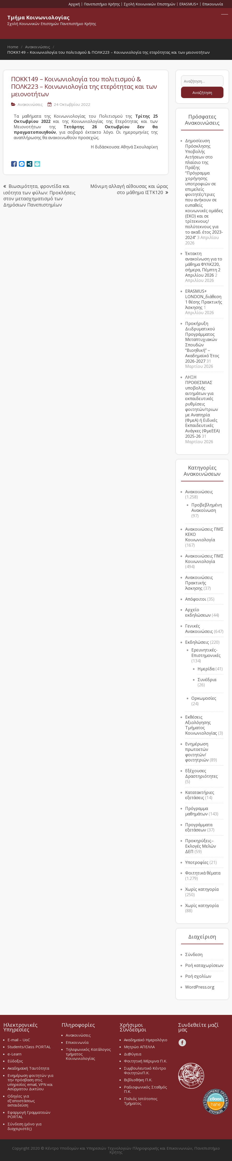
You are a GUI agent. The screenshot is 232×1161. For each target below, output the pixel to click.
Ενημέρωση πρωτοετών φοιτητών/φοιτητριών (197, 752)
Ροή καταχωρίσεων (204, 965)
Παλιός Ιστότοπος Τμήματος (141, 1101)
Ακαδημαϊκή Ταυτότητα (28, 1068)
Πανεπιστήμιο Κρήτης (102, 4)
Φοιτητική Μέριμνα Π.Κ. (145, 1060)
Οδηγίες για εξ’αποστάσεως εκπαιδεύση (21, 1100)
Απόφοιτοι (195, 599)
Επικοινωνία (212, 4)
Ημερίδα (206, 669)
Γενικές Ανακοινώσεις (199, 628)
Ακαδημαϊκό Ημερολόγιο (145, 1039)
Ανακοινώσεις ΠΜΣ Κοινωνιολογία (204, 558)
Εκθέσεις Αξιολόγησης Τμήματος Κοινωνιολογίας (201, 725)
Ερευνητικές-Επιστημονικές (206, 652)
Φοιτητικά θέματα (202, 873)
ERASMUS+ (188, 4)
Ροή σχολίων (198, 976)
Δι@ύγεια (132, 1053)
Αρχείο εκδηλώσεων (198, 612)
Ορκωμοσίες (203, 698)
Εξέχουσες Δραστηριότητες (201, 773)
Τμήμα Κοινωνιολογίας (38, 17)
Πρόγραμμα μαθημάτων (196, 811)
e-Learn (14, 1053)
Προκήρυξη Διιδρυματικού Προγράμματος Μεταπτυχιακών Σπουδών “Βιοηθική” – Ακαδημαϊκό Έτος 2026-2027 (202, 342)
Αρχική (74, 4)
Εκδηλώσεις (197, 642)
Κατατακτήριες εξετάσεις (199, 795)
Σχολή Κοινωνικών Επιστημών (149, 4)
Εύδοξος (15, 1060)
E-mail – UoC (19, 1039)
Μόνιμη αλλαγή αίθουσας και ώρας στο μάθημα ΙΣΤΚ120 (129, 189)
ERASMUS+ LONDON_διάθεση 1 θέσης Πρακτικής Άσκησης (203, 299)
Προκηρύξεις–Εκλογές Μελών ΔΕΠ (200, 846)
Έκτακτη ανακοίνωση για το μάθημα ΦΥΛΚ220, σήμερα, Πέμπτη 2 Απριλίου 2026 (203, 264)
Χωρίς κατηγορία (202, 889)
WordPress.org (199, 987)
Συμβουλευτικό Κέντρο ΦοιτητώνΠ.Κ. (145, 1070)
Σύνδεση (194, 954)
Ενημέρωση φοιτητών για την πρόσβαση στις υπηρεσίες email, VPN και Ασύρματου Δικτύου (30, 1082)
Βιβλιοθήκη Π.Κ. (138, 1079)
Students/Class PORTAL (29, 1046)
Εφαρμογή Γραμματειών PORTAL (29, 1114)
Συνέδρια (207, 679)
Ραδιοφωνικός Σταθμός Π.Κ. (145, 1089)
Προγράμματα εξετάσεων (198, 827)
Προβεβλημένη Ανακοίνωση (206, 507)
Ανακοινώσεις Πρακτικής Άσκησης (199, 583)
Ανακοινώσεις (30, 104)
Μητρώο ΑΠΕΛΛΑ (139, 1046)
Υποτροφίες (196, 862)
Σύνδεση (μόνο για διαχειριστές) (24, 1126)
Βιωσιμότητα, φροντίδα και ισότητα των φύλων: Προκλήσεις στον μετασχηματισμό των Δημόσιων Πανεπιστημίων (39, 195)
